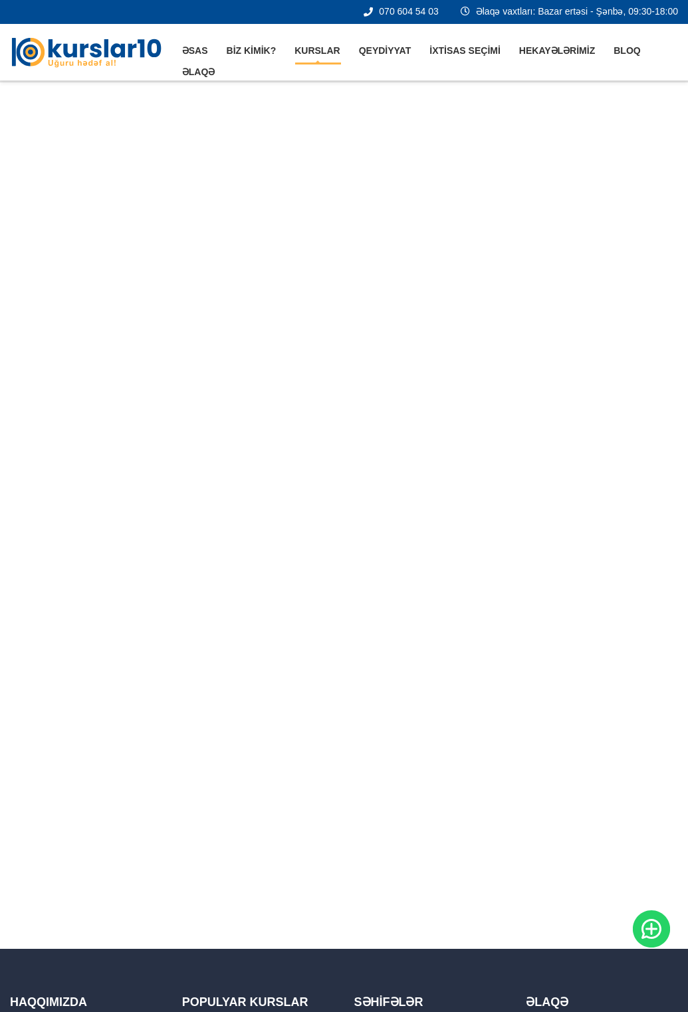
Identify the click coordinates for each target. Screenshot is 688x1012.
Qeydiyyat (385, 50)
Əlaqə (198, 71)
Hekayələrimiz (557, 50)
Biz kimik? (252, 50)
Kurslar (317, 50)
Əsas (195, 50)
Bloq (627, 50)
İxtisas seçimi (465, 50)
